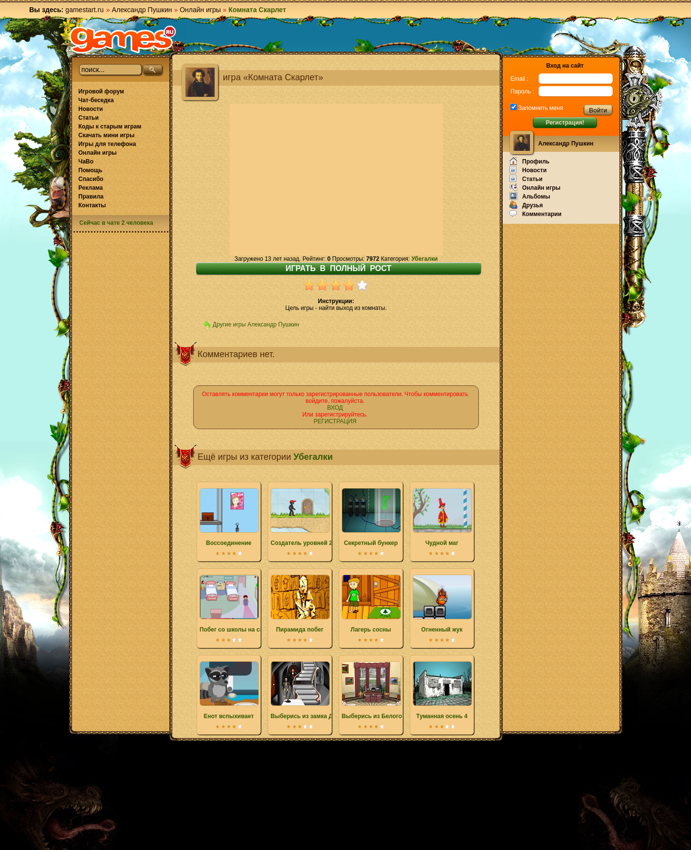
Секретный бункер (371, 517)
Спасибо (90, 179)
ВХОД (335, 407)
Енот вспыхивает (229, 690)
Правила (91, 196)
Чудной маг (442, 517)
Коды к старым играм (109, 126)
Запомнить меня (540, 108)
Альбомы (529, 196)
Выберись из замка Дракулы (312, 690)
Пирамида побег (300, 604)
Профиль (529, 161)
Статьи (88, 117)
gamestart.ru (84, 10)
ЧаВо (85, 161)
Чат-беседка (96, 100)
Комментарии (535, 213)
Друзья (526, 205)
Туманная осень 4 (442, 690)
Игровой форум (101, 91)
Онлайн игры (200, 10)
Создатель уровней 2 (301, 517)
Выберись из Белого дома (380, 690)
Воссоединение (229, 517)
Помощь (90, 170)
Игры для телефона (107, 144)
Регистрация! (565, 122)
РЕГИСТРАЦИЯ (334, 421)
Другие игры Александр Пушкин (256, 324)
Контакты (92, 205)
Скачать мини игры (106, 135)
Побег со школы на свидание (242, 604)
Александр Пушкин (142, 10)
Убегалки (424, 258)
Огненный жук (442, 604)
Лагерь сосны (371, 604)
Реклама (90, 187)
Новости (90, 109)
